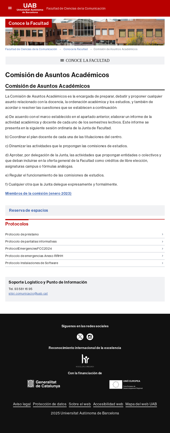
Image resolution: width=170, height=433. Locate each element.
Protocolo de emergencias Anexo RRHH (84, 256)
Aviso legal (22, 404)
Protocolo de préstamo (84, 234)
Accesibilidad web (108, 404)
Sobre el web (80, 404)
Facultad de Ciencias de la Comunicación (76, 8)
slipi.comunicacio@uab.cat (28, 293)
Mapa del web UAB (141, 404)
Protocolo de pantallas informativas (84, 241)
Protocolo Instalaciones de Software (84, 263)
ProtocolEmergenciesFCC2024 (84, 248)
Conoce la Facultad (76, 49)
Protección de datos (50, 404)
